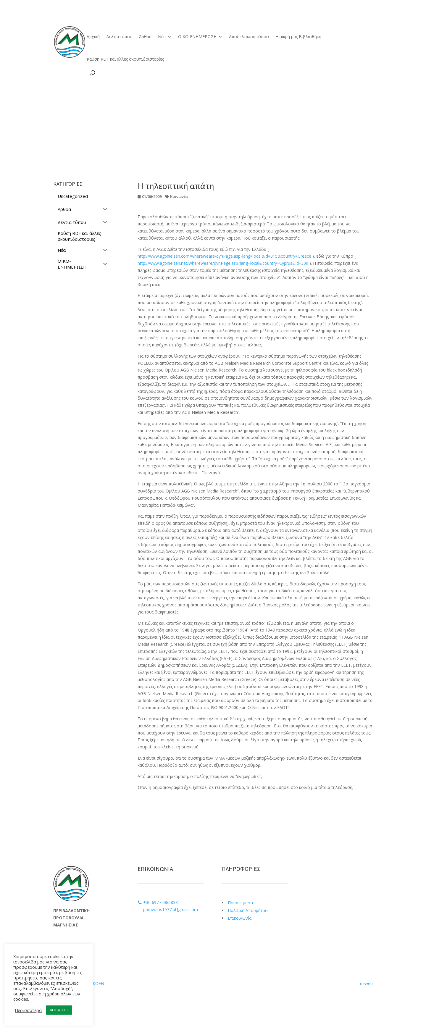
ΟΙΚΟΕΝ (96, 983)
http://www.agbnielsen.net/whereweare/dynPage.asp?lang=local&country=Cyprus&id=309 (223, 263)
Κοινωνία (179, 196)
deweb (366, 983)
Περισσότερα (28, 1010)
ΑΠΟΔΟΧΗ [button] (59, 1010)
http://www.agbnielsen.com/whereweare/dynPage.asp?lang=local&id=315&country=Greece (224, 256)
